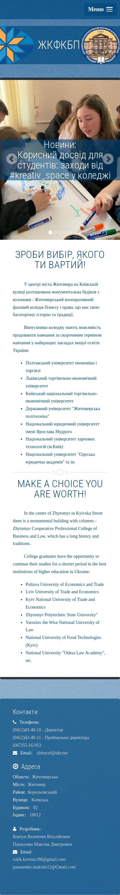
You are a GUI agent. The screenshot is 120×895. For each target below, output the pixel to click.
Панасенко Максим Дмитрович (42, 844)
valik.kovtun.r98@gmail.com (39, 859)
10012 (34, 815)
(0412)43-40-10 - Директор (38, 730)
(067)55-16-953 (27, 745)
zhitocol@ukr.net (51, 753)
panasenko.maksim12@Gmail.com (44, 867)
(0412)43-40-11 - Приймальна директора (51, 737)
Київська (38, 800)
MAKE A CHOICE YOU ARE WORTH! (60, 489)
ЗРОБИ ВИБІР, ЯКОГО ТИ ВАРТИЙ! (60, 259)
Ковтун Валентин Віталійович (41, 836)
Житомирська (45, 776)
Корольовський (42, 792)
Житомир (36, 784)
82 (34, 807)
